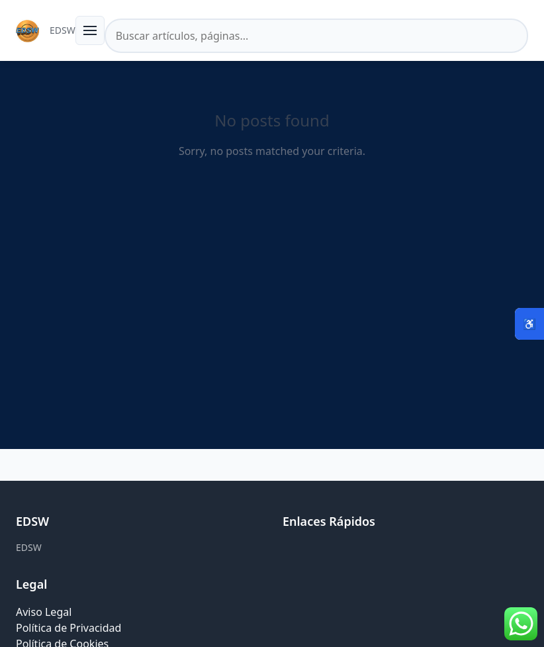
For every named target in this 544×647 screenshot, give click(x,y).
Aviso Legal (43, 612)
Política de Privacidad (68, 628)
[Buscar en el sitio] (316, 36)
